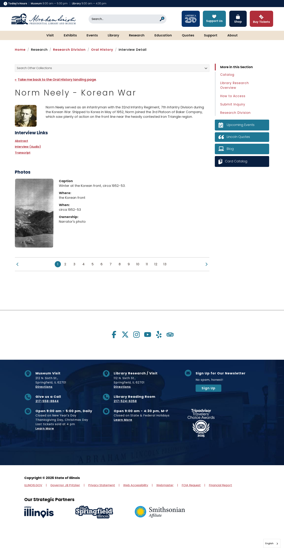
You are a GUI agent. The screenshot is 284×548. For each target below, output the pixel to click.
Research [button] (137, 36)
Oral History (102, 49)
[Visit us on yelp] (158, 334)
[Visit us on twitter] (125, 334)
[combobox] (271, 543)
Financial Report (220, 485)
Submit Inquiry (232, 104)
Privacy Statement (101, 485)
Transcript (22, 153)
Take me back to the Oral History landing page (57, 79)
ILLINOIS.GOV (33, 485)
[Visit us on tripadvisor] (170, 334)
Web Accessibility (135, 485)
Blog (230, 148)
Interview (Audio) (28, 147)
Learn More (45, 428)
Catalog (227, 74)
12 (156, 264)
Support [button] (210, 36)
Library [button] (113, 36)
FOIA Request (191, 485)
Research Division (69, 49)
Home (20, 49)
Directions (44, 387)
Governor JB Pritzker (65, 485)
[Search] (127, 19)
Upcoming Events (241, 125)
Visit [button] (50, 36)
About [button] (232, 36)
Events (92, 36)
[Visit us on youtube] (147, 334)
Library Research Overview (234, 85)
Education (163, 36)
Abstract (21, 141)
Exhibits (70, 36)
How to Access (232, 96)
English (269, 543)
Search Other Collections (34, 68)
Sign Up (208, 388)
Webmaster (165, 485)
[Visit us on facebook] (114, 334)
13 (165, 264)
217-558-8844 (47, 401)
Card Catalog (236, 161)
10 (137, 264)
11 (147, 264)
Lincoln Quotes (238, 136)
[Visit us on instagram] (136, 334)
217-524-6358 (125, 401)
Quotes (188, 36)
